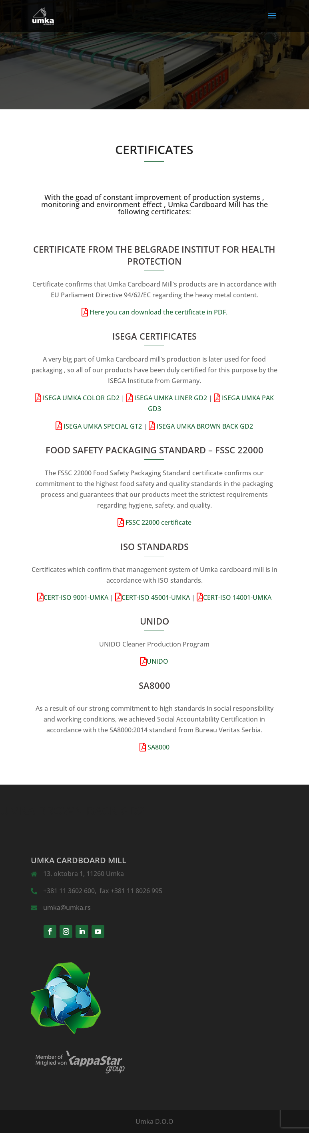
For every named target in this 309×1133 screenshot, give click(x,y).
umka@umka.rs (67, 907)
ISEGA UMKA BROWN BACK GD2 (204, 426)
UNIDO (157, 661)
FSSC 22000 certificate (157, 522)
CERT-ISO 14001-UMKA (237, 597)
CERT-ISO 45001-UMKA (156, 597)
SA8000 (157, 747)
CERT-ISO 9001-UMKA (76, 597)
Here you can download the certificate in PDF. (157, 312)
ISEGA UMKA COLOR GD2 (80, 397)
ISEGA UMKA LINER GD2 (170, 397)
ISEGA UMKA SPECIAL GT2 (102, 426)
